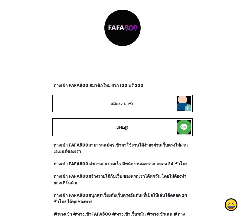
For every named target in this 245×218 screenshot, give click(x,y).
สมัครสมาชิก (122, 104)
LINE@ (122, 127)
